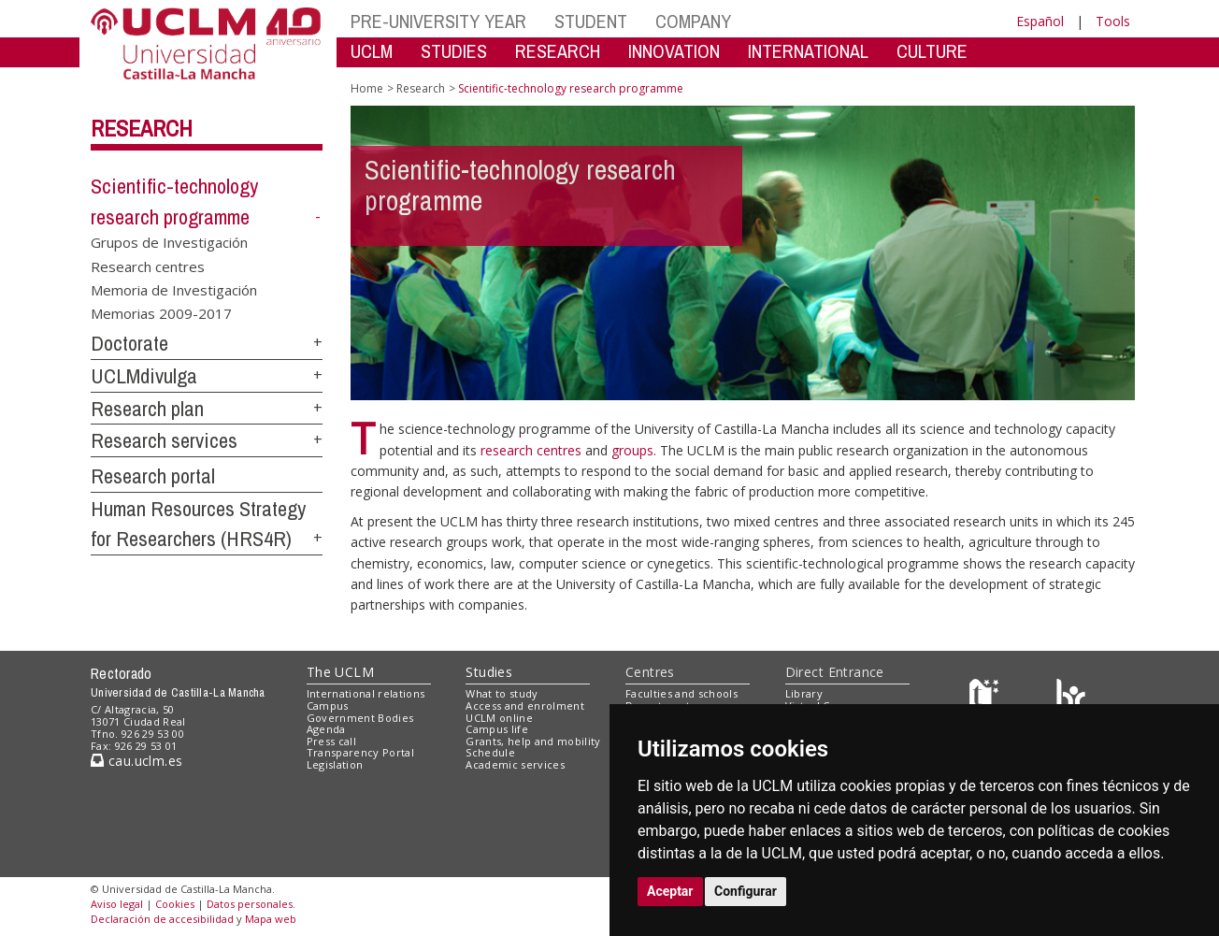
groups (632, 450)
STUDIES (454, 51)
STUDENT (590, 21)
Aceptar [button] (670, 891)
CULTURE (932, 51)
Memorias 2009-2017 (161, 313)
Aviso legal (117, 904)
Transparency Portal (360, 752)
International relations (366, 693)
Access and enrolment (525, 705)
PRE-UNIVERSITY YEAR (438, 21)
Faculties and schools (681, 693)
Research (142, 128)
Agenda (326, 729)
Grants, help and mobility (533, 741)
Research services (164, 440)
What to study (502, 693)
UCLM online (499, 718)
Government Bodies (360, 718)
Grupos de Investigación (169, 242)
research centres (532, 450)
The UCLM (340, 672)
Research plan (147, 409)
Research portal (153, 476)
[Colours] (1071, 698)
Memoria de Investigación (174, 290)
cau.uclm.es (136, 761)
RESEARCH (557, 51)
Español (1040, 21)
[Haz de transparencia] (986, 698)
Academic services (515, 764)
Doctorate (129, 343)
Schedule (490, 752)
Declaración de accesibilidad (162, 919)
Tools (1113, 21)
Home (367, 88)
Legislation (335, 764)
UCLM (372, 51)
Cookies (174, 904)
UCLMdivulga (144, 376)
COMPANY (693, 21)
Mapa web (270, 919)
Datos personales (250, 904)
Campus (328, 705)
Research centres (148, 265)
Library (804, 693)
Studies (489, 672)
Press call (331, 741)
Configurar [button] (745, 891)
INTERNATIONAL (808, 51)
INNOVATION (674, 51)
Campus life (497, 729)
